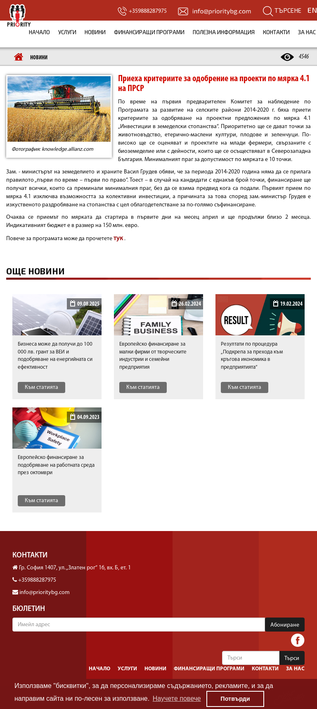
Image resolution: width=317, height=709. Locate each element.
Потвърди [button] (235, 698)
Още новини (35, 271)
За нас (295, 669)
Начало (39, 32)
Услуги (67, 32)
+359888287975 (37, 580)
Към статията (41, 387)
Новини (95, 32)
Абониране (284, 625)
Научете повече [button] (177, 698)
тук (119, 238)
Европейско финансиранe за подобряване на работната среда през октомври (56, 465)
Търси (291, 658)
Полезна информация (224, 32)
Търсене (282, 10)
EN (312, 9)
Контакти (276, 32)
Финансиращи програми (149, 32)
